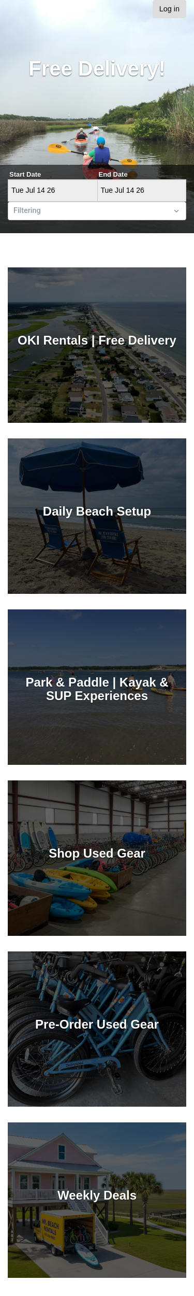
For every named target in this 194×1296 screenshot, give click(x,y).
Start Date (25, 174)
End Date (113, 174)
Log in (169, 9)
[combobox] (14, 211)
